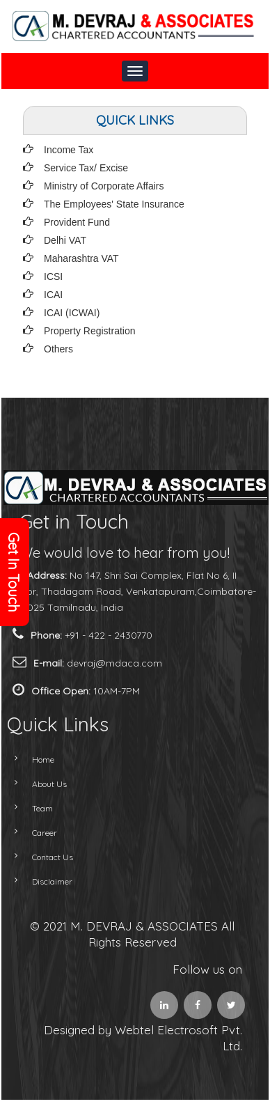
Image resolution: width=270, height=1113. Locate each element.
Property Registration (90, 330)
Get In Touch (13, 572)
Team (27, 808)
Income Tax (68, 149)
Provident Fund (77, 222)
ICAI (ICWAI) (72, 312)
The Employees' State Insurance (114, 204)
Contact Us (37, 857)
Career (29, 832)
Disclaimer (37, 881)
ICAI (53, 294)
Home (28, 759)
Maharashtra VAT (81, 258)
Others (58, 349)
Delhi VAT (65, 240)
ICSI (53, 276)
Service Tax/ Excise (86, 167)
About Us (34, 784)
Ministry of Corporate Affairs (104, 186)
